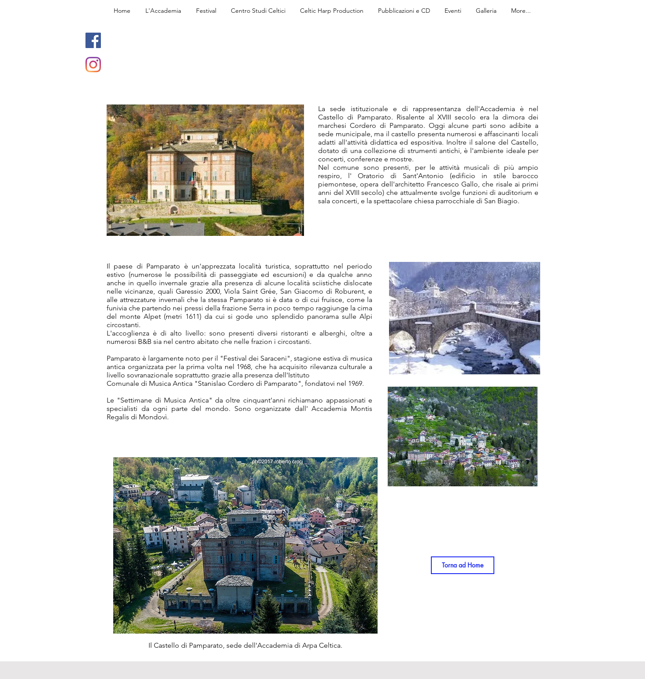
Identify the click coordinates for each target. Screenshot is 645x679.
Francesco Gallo (452, 184)
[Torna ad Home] (462, 565)
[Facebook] (93, 40)
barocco (525, 176)
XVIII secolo (364, 192)
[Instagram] (93, 64)
